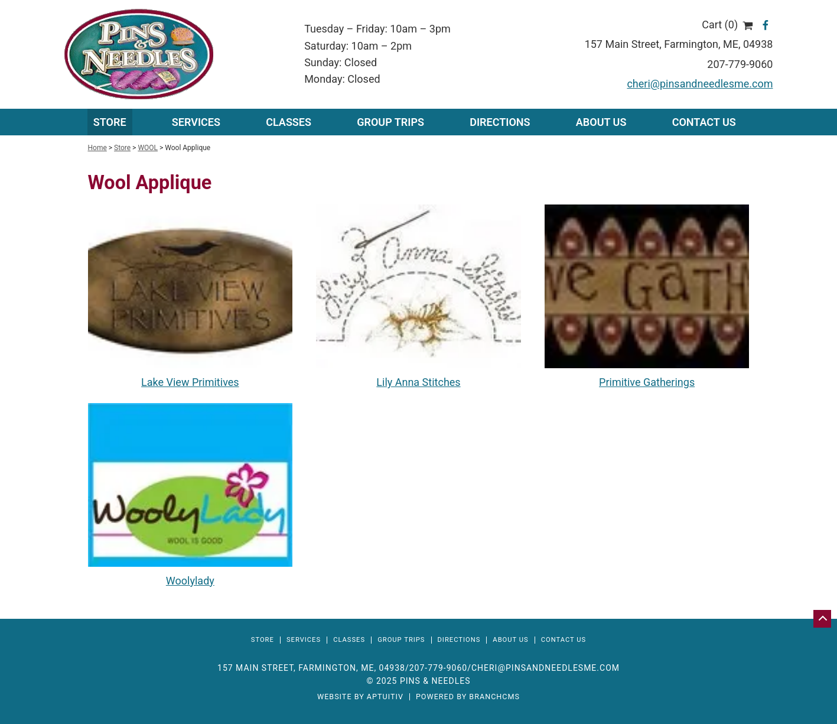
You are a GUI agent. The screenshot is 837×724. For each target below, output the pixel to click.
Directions (500, 122)
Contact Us (704, 122)
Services (303, 640)
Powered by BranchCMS (468, 697)
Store (109, 122)
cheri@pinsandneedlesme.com (700, 83)
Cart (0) (727, 24)
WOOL (148, 148)
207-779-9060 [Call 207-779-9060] (438, 668)
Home (97, 148)
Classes (288, 122)
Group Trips (390, 122)
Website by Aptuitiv (360, 697)
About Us (601, 122)
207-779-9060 (740, 64)
